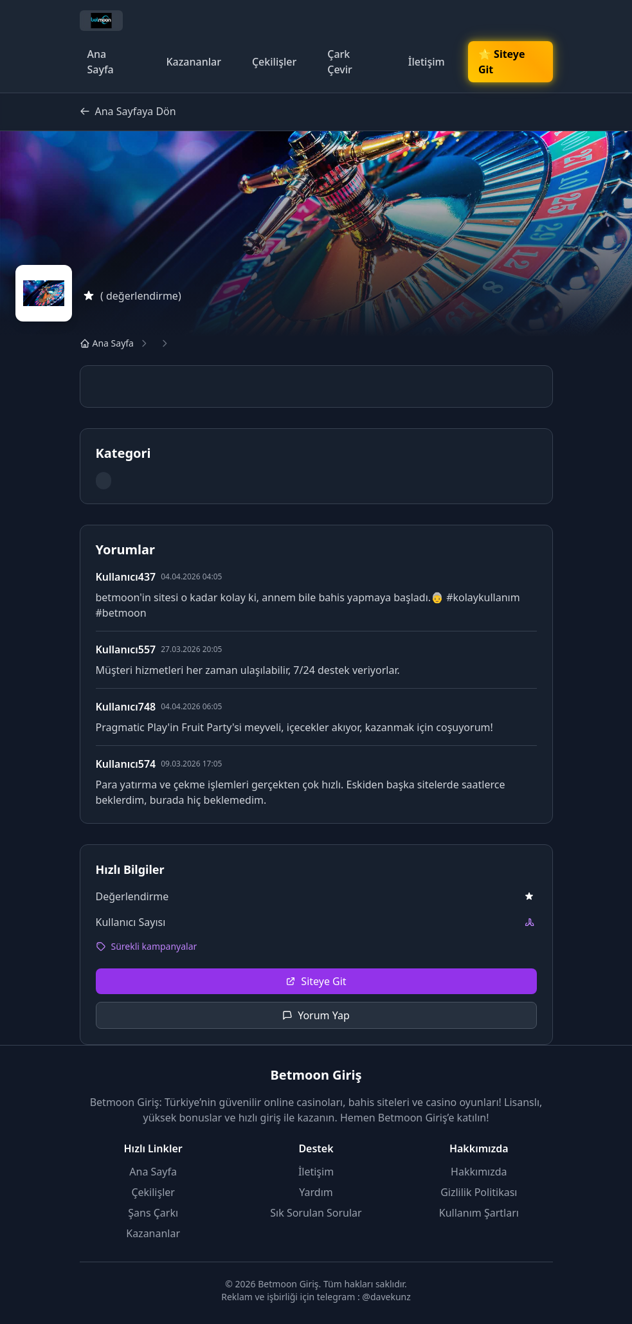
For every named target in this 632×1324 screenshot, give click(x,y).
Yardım (315, 1192)
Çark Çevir (339, 62)
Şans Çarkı (153, 1213)
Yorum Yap (316, 1015)
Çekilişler (274, 62)
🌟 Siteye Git (501, 61)
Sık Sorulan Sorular (315, 1213)
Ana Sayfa (100, 62)
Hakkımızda (479, 1172)
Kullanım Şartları (479, 1213)
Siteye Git (315, 981)
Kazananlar (193, 62)
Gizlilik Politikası (478, 1192)
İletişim (426, 62)
